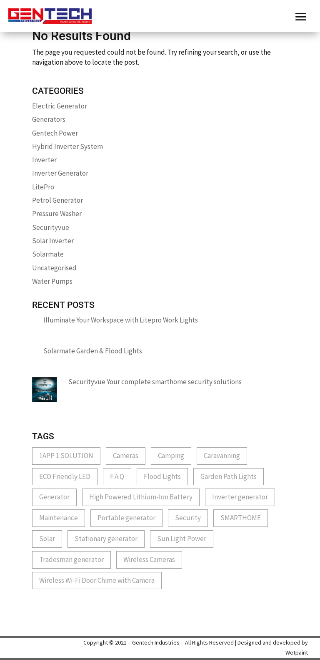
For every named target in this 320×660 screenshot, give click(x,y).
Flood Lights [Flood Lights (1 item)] (162, 476)
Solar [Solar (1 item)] (47, 538)
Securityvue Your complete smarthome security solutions (155, 381)
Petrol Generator (57, 200)
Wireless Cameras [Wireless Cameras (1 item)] (149, 559)
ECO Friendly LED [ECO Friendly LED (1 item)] (64, 476)
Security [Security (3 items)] (188, 517)
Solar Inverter (53, 240)
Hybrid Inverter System (67, 146)
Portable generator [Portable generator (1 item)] (126, 517)
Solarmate (48, 254)
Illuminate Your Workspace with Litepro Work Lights (120, 320)
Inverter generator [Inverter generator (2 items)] (240, 496)
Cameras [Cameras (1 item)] (125, 455)
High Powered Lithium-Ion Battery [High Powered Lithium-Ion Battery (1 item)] (140, 496)
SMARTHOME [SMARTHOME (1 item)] (240, 517)
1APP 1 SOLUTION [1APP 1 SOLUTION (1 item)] (66, 455)
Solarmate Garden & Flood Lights (92, 350)
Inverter (44, 159)
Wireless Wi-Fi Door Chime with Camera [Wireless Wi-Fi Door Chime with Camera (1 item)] (97, 580)
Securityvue (50, 227)
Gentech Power (55, 133)
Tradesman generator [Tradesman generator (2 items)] (71, 559)
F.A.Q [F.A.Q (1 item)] (117, 476)
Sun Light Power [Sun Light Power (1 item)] (181, 538)
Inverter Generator (60, 173)
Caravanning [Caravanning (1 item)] (222, 455)
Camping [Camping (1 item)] (171, 455)
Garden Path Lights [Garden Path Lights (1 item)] (228, 476)
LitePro (43, 186)
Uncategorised (54, 267)
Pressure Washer (57, 213)
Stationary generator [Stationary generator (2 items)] (106, 538)
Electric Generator (59, 106)
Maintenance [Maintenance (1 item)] (58, 517)
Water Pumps (52, 281)
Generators (48, 119)
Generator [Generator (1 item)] (54, 496)
